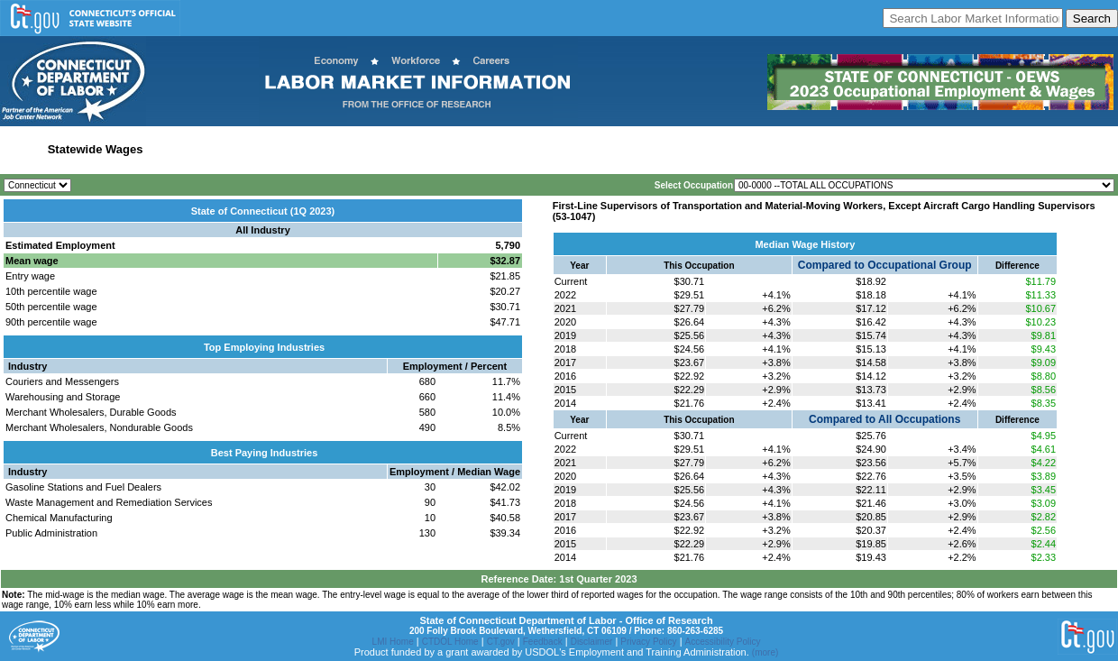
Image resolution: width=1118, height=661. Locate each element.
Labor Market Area (309, 149)
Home (21, 149)
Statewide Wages (95, 149)
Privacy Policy (648, 642)
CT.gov (501, 642)
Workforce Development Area (444, 149)
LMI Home (393, 642)
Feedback (543, 642)
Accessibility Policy (723, 642)
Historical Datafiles (580, 149)
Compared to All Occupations (884, 419)
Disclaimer (592, 642)
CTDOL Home (450, 642)
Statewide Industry (201, 149)
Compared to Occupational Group (885, 265)
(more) (765, 652)
